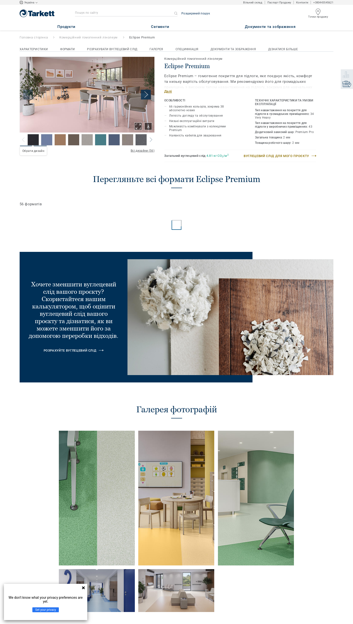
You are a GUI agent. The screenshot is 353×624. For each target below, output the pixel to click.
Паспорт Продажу (279, 2)
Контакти (302, 2)
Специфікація (187, 49)
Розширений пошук (195, 13)
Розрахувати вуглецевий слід (112, 49)
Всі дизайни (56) (142, 150)
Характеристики (34, 49)
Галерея (156, 49)
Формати (67, 49)
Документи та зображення (233, 49)
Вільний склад (252, 2)
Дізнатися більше (283, 49)
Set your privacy (45, 610)
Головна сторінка (34, 37)
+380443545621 (323, 2)
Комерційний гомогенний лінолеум (88, 37)
